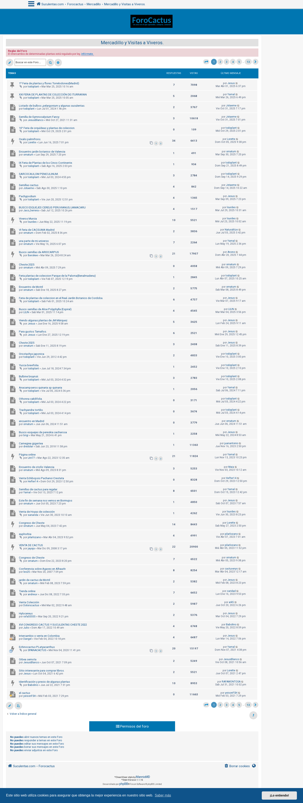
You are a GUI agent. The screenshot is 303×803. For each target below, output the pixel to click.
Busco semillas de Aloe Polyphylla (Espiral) (45, 309)
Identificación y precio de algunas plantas (44, 681)
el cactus (24, 692)
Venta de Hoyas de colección (37, 511)
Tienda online (27, 591)
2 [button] (220, 62)
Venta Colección (29, 602)
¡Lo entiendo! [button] (279, 795)
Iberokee (33, 255)
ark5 (231, 602)
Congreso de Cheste (31, 522)
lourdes (231, 207)
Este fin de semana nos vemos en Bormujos (45, 500)
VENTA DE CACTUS (31, 545)
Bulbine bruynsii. (29, 376)
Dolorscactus (31, 605)
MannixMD (143, 777)
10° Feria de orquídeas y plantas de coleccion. (47, 128)
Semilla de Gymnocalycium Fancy (39, 116)
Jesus (231, 83)
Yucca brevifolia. (29, 365)
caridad (231, 591)
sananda (33, 514)
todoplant (33, 86)
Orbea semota (27, 659)
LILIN (26, 312)
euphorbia (25, 534)
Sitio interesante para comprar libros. (41, 670)
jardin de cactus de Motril (34, 580)
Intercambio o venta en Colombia (39, 635)
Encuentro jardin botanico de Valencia (42, 151)
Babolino (231, 624)
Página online (27, 454)
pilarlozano (34, 537)
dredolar (28, 446)
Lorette (32, 142)
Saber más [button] (163, 795)
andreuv (32, 594)
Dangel (27, 638)
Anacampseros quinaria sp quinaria (40, 387)
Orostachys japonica (31, 353)
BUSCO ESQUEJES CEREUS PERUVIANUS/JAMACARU (52, 207)
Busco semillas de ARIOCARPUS (39, 252)
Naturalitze (231, 229)
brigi (25, 435)
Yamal (231, 94)
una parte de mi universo (34, 241)
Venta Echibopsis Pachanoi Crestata (41, 478)
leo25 (26, 571)
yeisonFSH (29, 695)
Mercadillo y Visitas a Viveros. (132, 42)
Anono (231, 252)
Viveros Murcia (28, 218)
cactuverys (231, 568)
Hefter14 (33, 481)
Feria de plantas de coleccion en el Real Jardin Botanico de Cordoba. (61, 298)
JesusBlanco (35, 120)
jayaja (31, 548)
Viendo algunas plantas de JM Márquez (43, 320)
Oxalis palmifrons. (30, 139)
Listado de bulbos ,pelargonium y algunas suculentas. (52, 105)
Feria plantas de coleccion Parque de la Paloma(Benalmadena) (57, 275)
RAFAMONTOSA (231, 681)
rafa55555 (29, 616)
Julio (26, 627)
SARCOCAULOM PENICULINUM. (38, 174)
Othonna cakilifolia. (31, 398)
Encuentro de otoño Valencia (36, 467)
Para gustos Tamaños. (33, 331)
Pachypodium (27, 196)
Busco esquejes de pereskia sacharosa (43, 432)
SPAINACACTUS (37, 650)
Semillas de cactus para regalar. (38, 489)
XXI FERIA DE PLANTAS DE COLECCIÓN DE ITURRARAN (53, 94)
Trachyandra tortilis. (31, 410)
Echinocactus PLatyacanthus (37, 647)
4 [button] (233, 62)
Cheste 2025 (26, 264)
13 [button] (248, 62)
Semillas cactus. (29, 185)
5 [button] (239, 62)
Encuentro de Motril (31, 286)
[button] (206, 61)
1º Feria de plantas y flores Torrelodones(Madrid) (49, 83)
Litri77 (31, 457)
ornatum (28, 154)
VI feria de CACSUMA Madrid (36, 229)
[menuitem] (237, 766)
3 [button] (226, 62)
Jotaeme (231, 105)
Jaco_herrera (31, 210)
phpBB (123, 784)
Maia (231, 466)
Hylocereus (26, 613)
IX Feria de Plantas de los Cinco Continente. (46, 162)
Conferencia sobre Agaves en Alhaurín (42, 568)
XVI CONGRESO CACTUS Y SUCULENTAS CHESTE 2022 (53, 624)
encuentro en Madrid (31, 421)
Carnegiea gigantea (31, 443)
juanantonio (231, 443)
